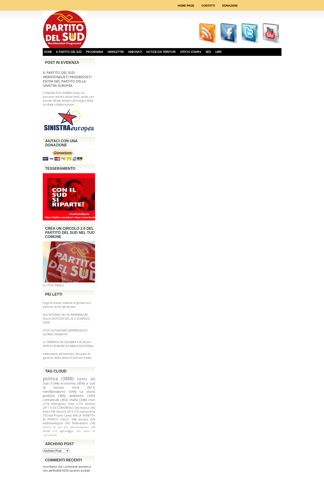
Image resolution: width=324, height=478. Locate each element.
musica (84, 408)
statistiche (48, 435)
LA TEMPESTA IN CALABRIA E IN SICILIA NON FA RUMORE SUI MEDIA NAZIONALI (68, 344)
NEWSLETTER (116, 52)
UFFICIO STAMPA (190, 52)
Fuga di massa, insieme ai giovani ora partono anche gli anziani (67, 305)
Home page (186, 5)
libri (218, 52)
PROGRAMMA (94, 52)
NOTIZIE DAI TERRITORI (161, 52)
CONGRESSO (65, 408)
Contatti (208, 5)
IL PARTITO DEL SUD (69, 52)
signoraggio (66, 431)
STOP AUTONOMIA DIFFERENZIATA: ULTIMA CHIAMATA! (65, 332)
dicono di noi (52, 427)
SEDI (208, 52)
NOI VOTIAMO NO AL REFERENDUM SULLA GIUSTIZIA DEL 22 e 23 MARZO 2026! (66, 318)
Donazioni (229, 5)
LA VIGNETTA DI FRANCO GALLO (69, 417)
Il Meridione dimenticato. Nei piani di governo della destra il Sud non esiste (67, 356)
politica (50, 378)
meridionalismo (54, 391)
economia (68, 383)
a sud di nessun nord (69, 385)
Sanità (46, 431)
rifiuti (91, 400)
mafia (74, 400)
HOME (48, 52)
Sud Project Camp (60, 415)
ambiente (76, 395)
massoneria (87, 411)
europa (83, 419)
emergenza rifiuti (62, 404)
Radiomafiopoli (53, 423)
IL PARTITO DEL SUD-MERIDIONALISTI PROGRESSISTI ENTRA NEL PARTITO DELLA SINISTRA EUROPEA (67, 79)
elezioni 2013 (64, 411)
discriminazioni (79, 427)
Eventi (86, 431)
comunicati (51, 400)
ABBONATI (135, 52)
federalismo (80, 423)
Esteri (46, 411)
